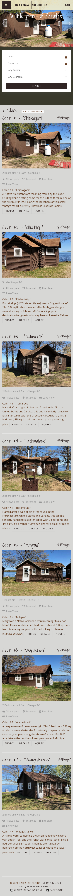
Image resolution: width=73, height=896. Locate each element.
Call (67, 5)
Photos (10, 210)
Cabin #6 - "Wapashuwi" (24, 650)
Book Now (22, 5)
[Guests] (36, 70)
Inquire (39, 210)
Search (36, 85)
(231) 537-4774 (52, 882)
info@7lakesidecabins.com (37, 886)
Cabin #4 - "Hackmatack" (24, 441)
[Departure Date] (35, 63)
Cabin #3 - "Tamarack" (23, 336)
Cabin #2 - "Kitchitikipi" (22, 227)
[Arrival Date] (35, 56)
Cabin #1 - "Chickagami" (22, 118)
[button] (3, 23)
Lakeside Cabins (39, 5)
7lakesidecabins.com (26, 890)
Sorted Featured (32, 111)
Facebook (54, 890)
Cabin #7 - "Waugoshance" (26, 759)
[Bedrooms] (36, 77)
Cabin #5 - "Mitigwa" (20, 545)
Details (24, 210)
